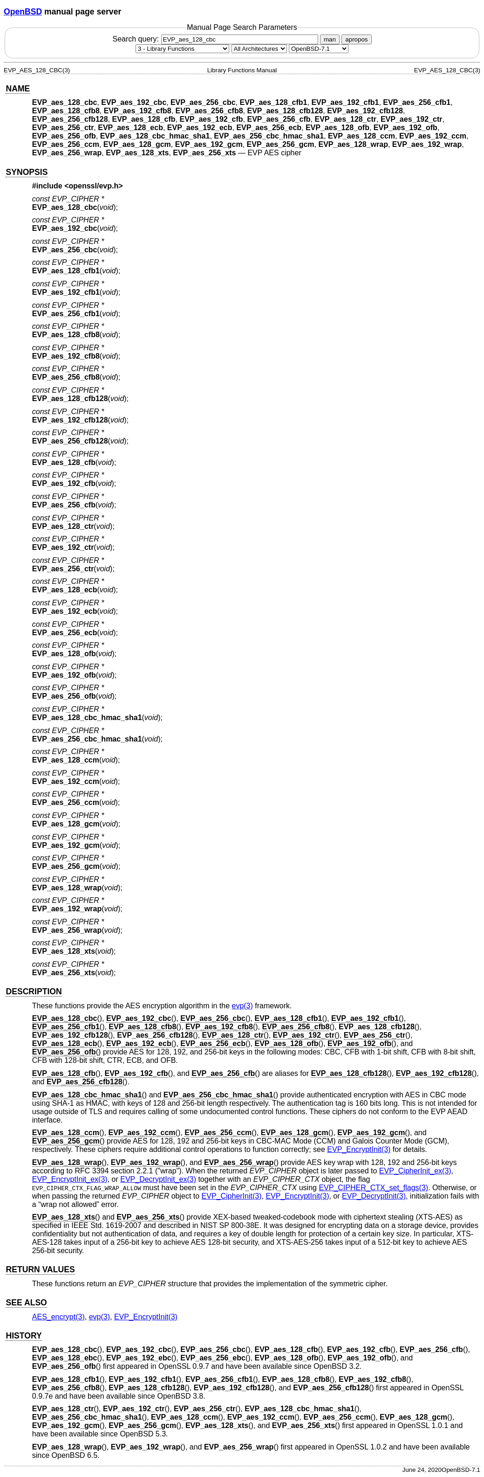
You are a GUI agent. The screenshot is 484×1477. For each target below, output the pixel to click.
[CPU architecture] (259, 48)
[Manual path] (318, 48)
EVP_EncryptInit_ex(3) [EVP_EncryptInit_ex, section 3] (70, 1179)
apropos (356, 39)
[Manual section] (182, 48)
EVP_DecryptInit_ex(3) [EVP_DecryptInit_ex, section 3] (158, 1179)
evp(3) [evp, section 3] (242, 1006)
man (330, 39)
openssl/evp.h (94, 186)
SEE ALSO (26, 1302)
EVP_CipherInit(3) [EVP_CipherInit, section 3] (232, 1196)
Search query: (216, 39)
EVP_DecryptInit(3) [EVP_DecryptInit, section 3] (374, 1196)
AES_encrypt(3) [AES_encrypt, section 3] (58, 1317)
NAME (18, 88)
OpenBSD (23, 11)
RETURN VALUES (40, 1269)
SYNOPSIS (27, 172)
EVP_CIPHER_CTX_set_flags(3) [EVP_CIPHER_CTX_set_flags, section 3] (373, 1188)
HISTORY (23, 1335)
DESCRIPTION (33, 991)
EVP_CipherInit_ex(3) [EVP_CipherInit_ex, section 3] (415, 1171)
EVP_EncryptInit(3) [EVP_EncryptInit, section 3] (358, 1149)
